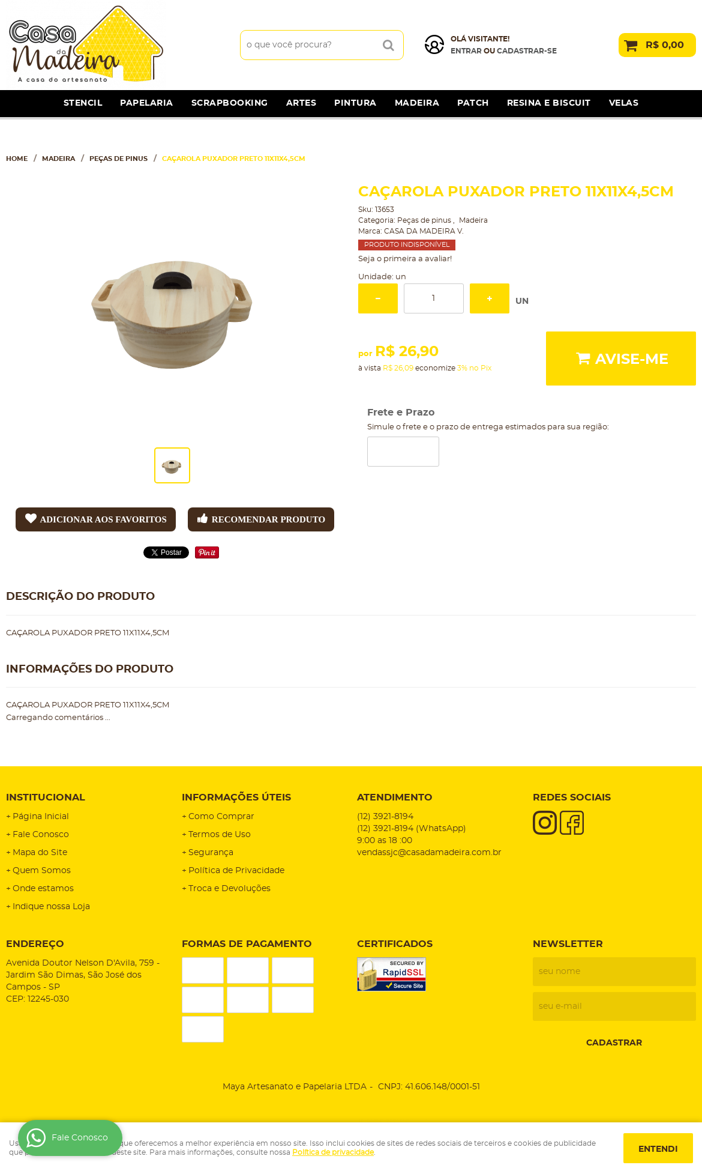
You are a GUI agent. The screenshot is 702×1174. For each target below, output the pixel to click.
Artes (301, 103)
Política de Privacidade (236, 871)
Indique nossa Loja (51, 907)
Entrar (466, 51)
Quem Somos (42, 871)
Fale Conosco (41, 835)
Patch (473, 103)
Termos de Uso (219, 835)
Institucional (45, 797)
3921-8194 (385, 816)
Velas (624, 103)
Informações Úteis (236, 797)
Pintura (355, 103)
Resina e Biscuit (549, 103)
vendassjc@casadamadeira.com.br (429, 853)
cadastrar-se (527, 51)
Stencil (83, 103)
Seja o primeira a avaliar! (405, 259)
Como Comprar (221, 816)
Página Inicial (41, 816)
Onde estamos (43, 889)
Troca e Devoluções (229, 889)
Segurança (210, 853)
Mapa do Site (40, 853)
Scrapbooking (229, 103)
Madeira (417, 103)
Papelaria (146, 103)
